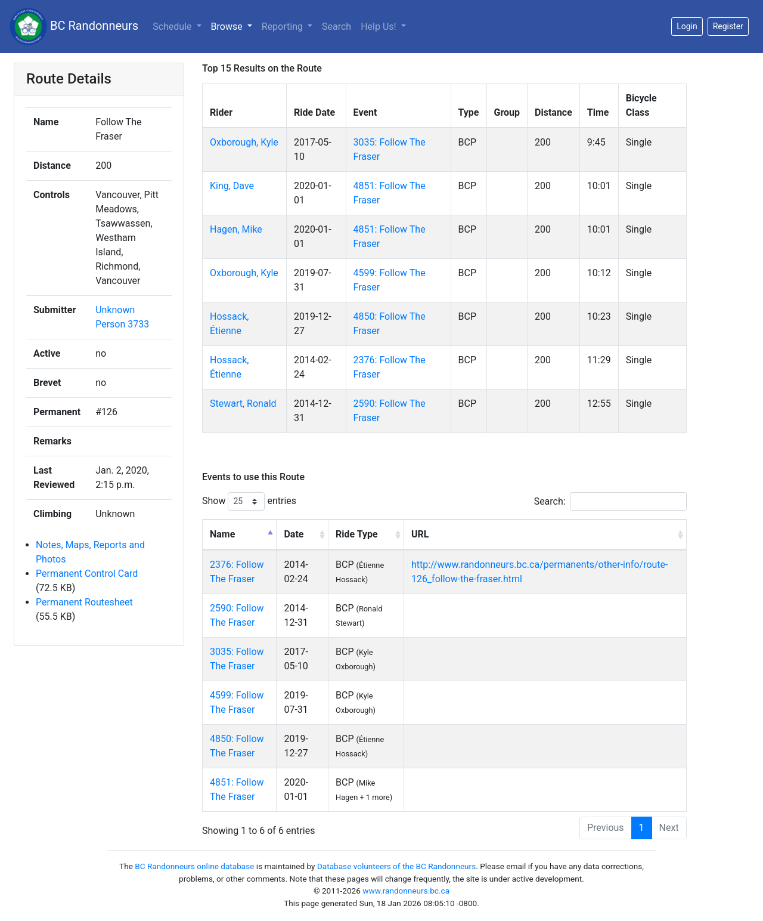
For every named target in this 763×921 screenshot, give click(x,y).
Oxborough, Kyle (244, 142)
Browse (228, 26)
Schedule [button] (173, 26)
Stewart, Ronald (243, 403)
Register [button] (728, 26)
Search (336, 26)
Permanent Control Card (87, 573)
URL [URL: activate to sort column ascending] (420, 534)
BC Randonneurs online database (194, 866)
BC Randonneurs (74, 26)
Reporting (283, 26)
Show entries (249, 501)
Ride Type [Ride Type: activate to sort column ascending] (357, 534)
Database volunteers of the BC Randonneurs (396, 866)
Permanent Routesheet (84, 602)
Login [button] (687, 26)
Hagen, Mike (236, 229)
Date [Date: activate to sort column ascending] (293, 534)
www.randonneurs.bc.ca (405, 890)
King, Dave (232, 185)
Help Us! (379, 26)
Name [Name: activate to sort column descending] (222, 534)
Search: (610, 501)
